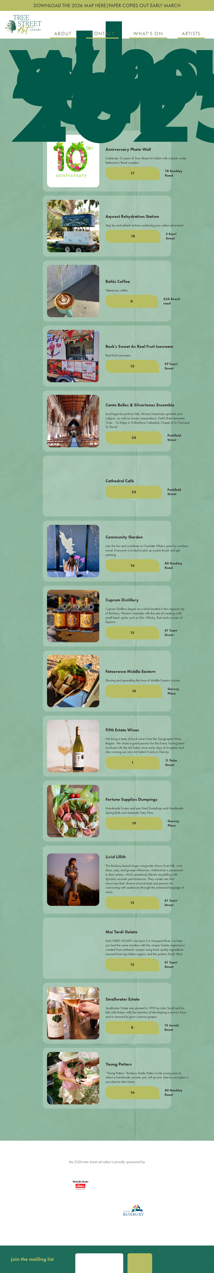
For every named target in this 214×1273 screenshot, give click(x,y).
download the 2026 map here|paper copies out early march (107, 5)
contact (102, 33)
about (62, 33)
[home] (22, 27)
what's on (148, 33)
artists (191, 33)
